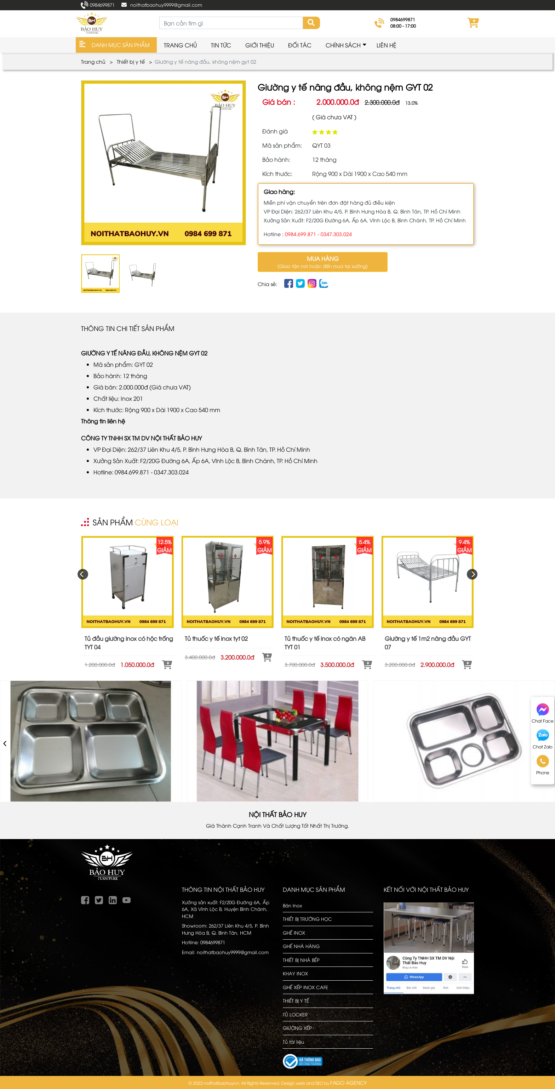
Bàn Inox (292, 905)
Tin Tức (221, 45)
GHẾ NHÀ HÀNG (301, 946)
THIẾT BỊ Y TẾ (296, 1000)
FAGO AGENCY (348, 1082)
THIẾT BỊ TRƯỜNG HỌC (307, 919)
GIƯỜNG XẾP (297, 1028)
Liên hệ (386, 45)
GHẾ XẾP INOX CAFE (305, 987)
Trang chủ (180, 45)
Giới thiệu (259, 45)
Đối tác (299, 45)
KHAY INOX (295, 973)
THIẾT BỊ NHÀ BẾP (301, 960)
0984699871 (102, 4)
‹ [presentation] (5, 741)
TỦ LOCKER (295, 1014)
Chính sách (343, 45)
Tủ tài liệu (293, 1041)
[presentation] (83, 574)
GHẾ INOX (294, 932)
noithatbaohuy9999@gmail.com (166, 4)
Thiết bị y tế (131, 61)
